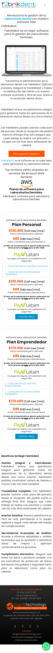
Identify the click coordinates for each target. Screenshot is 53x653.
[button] (45, 5)
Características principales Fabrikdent (22, 273)
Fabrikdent (7, 160)
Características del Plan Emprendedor (20, 385)
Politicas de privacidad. (26, 640)
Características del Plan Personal (27, 266)
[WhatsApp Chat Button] (46, 646)
